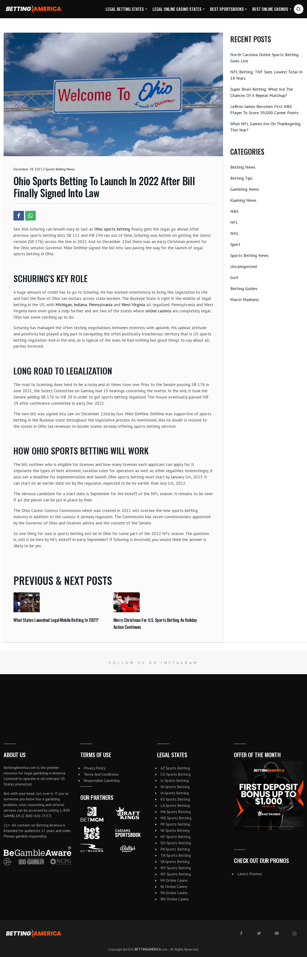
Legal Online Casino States (177, 9)
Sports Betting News (249, 255)
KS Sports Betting (175, 799)
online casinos (158, 311)
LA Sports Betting (175, 805)
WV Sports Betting (175, 867)
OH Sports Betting (175, 842)
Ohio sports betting (112, 229)
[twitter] (259, 933)
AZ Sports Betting (175, 768)
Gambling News (244, 189)
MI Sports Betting (175, 824)
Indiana (80, 304)
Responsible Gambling (101, 780)
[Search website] (298, 9)
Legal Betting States (125, 9)
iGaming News (243, 200)
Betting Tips (241, 178)
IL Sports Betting (174, 780)
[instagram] (294, 933)
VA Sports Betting (174, 861)
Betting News (242, 167)
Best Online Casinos (270, 9)
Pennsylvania (100, 304)
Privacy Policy (95, 768)
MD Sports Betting (175, 817)
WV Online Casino (174, 899)
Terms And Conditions (101, 774)
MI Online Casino (174, 880)
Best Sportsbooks (227, 9)
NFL (234, 222)
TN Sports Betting (175, 855)
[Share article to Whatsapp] (30, 215)
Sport (235, 244)
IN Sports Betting (174, 786)
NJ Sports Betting (174, 830)
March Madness (244, 299)
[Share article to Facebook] (18, 215)
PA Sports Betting (175, 849)
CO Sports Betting (175, 774)
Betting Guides (243, 288)
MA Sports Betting (175, 811)
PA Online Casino (174, 892)
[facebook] (241, 933)
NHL (234, 233)
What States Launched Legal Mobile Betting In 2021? (56, 620)
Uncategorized (243, 266)
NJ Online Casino (174, 886)
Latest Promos (249, 873)
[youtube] (277, 933)
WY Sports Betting (175, 874)
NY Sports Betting (175, 836)
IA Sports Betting (174, 793)
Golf (234, 277)
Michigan (63, 304)
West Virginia (133, 304)
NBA (234, 211)
